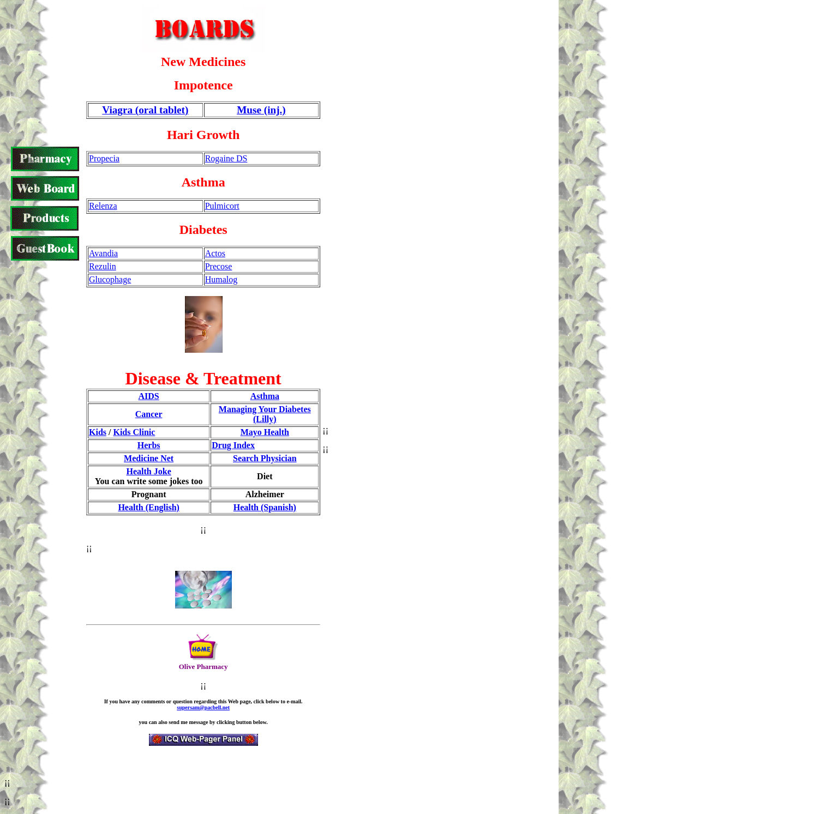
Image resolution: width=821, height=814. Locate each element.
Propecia (104, 158)
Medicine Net (148, 458)
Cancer (149, 414)
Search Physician (265, 458)
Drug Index (233, 445)
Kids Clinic (134, 432)
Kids (97, 432)
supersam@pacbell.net (203, 707)
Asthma (264, 396)
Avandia (103, 253)
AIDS (149, 396)
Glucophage (110, 279)
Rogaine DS (226, 158)
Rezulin (102, 266)
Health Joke (149, 471)
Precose (218, 266)
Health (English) (148, 507)
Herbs (148, 445)
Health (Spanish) (264, 507)
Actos (215, 253)
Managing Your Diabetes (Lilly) (265, 414)
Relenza (103, 205)
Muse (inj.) (261, 110)
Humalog (221, 279)
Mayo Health (265, 432)
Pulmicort (222, 205)
